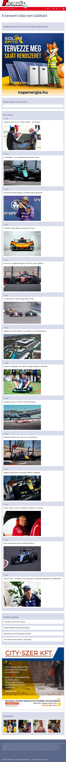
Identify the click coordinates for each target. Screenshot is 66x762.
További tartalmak (11, 617)
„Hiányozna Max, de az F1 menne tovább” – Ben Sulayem (22, 135)
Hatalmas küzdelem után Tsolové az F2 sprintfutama (22, 450)
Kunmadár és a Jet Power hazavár (14, 622)
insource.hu (43, 759)
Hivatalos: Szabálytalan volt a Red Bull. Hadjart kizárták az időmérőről (25, 379)
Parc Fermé (8, 114)
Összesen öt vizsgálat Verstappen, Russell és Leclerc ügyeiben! (23, 276)
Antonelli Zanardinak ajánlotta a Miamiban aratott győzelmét (23, 206)
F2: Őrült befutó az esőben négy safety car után (22, 311)
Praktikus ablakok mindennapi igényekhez (17, 628)
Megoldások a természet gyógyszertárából (17, 634)
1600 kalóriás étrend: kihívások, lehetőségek (17, 639)
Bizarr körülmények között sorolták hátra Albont (22, 556)
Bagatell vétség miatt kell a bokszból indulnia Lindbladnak (22, 486)
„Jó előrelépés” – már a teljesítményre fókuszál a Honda (22, 170)
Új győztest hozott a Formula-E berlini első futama (22, 415)
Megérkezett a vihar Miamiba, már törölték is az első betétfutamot (25, 344)
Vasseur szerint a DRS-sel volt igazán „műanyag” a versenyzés (23, 521)
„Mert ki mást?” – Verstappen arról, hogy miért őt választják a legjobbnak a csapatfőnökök (32, 592)
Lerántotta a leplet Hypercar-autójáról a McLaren (22, 241)
